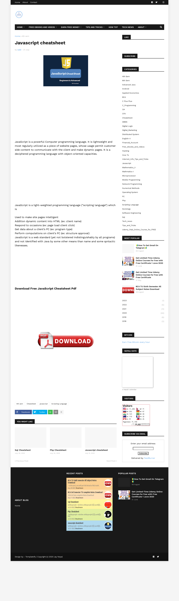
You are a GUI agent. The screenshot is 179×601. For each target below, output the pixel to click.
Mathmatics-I (128, 171)
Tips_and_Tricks (129, 225)
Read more (79, 488)
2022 (143, 305)
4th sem (25, 36)
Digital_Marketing (129, 130)
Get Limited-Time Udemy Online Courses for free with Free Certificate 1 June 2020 (149, 260)
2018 (143, 321)
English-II (126, 138)
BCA (124, 97)
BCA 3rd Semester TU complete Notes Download (85, 492)
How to (125, 155)
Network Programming (132, 184)
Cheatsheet (31, 404)
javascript (44, 404)
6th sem (126, 80)
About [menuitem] (141, 27)
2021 (143, 309)
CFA (124, 114)
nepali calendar (130, 390)
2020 (143, 313)
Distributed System (130, 134)
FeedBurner (149, 458)
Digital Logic (127, 126)
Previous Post (22, 461)
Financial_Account (130, 143)
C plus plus (127, 101)
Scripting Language (59, 404)
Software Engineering (131, 213)
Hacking (125, 151)
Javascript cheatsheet (96, 450)
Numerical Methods (130, 188)
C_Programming (129, 105)
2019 (143, 317)
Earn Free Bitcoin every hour (136, 342)
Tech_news (127, 221)
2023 (143, 300)
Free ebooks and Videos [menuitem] (42, 27)
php (124, 200)
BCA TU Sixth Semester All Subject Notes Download (148, 287)
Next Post (111, 461)
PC (123, 196)
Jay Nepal (58, 557)
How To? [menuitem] (113, 27)
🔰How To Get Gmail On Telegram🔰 (147, 246)
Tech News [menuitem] (128, 27)
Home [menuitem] (20, 27)
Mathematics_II (129, 167)
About (25, 2)
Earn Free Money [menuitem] (70, 27)
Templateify (30, 557)
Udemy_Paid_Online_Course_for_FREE (139, 230)
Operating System (130, 192)
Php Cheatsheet (58, 450)
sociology (126, 209)
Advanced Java (128, 85)
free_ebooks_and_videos (133, 147)
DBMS (124, 122)
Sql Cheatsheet (23, 450)
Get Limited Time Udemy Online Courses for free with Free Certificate (149, 274)
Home (17, 2)
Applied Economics (130, 93)
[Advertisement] (113, 14)
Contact (33, 2)
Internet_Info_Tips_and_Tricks (135, 159)
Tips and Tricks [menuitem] (94, 27)
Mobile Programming (131, 180)
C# (123, 109)
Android (125, 89)
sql (123, 217)
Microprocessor (129, 176)
